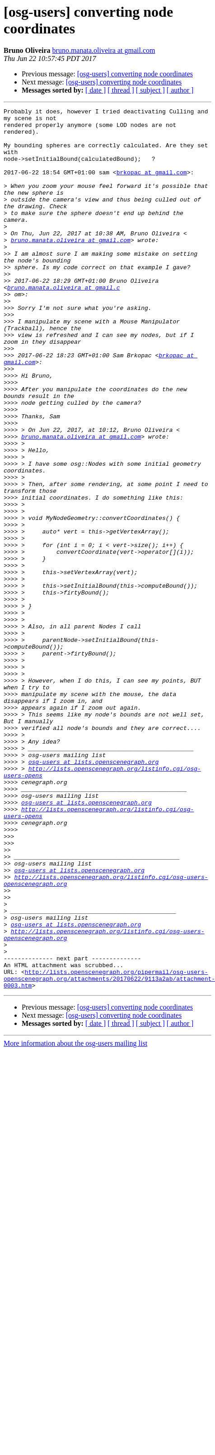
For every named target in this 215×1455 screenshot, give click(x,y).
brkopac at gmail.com (152, 186)
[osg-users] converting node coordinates (135, 74)
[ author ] (180, 90)
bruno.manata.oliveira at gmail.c (63, 324)
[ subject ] (150, 90)
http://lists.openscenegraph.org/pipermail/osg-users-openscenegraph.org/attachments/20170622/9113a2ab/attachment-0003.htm (109, 1153)
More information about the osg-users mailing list (75, 1219)
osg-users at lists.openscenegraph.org (93, 893)
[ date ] (95, 90)
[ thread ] (121, 90)
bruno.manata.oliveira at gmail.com (103, 50)
